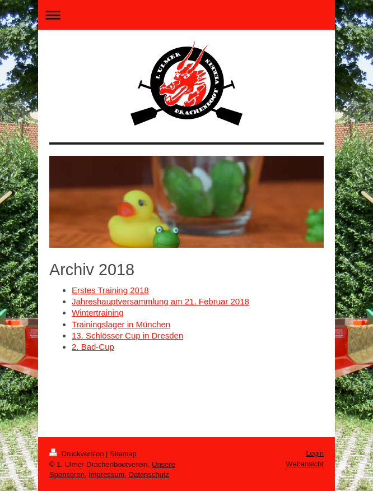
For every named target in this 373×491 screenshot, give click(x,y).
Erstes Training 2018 (110, 290)
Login (315, 453)
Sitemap (123, 454)
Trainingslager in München (121, 324)
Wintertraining (98, 312)
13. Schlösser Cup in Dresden (127, 335)
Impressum (106, 474)
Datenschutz (149, 474)
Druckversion (77, 454)
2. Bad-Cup (93, 346)
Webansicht (305, 464)
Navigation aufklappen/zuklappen (186, 15)
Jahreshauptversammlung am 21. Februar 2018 (160, 301)
